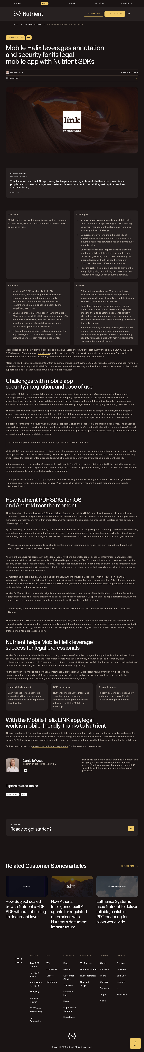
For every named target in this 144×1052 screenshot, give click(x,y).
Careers (104, 982)
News (66, 1001)
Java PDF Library (34, 965)
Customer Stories (68, 977)
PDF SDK (64, 529)
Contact (121, 963)
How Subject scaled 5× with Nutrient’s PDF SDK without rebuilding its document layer (26, 909)
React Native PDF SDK (36, 984)
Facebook (122, 994)
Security (104, 969)
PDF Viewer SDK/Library (36, 1010)
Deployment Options (69, 1009)
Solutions (51, 982)
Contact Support (84, 983)
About (103, 963)
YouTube (121, 975)
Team (103, 975)
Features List (68, 993)
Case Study (12, 794)
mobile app (44, 353)
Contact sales (115, 14)
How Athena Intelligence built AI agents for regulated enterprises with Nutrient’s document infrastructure (69, 914)
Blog (65, 963)
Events (67, 969)
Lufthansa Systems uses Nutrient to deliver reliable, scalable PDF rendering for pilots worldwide (116, 912)
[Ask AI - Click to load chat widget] (135, 1043)
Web (48, 963)
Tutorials (68, 985)
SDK (23, 794)
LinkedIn (121, 969)
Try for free (93, 14)
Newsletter (69, 1017)
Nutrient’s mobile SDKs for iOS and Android (48, 513)
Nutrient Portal (88, 975)
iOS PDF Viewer (34, 1000)
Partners (104, 988)
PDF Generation (35, 1019)
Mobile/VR (51, 969)
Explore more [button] (129, 866)
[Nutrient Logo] (28, 13)
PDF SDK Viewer (34, 974)
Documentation (88, 969)
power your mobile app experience (50, 746)
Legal (103, 994)
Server (49, 975)
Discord (121, 982)
